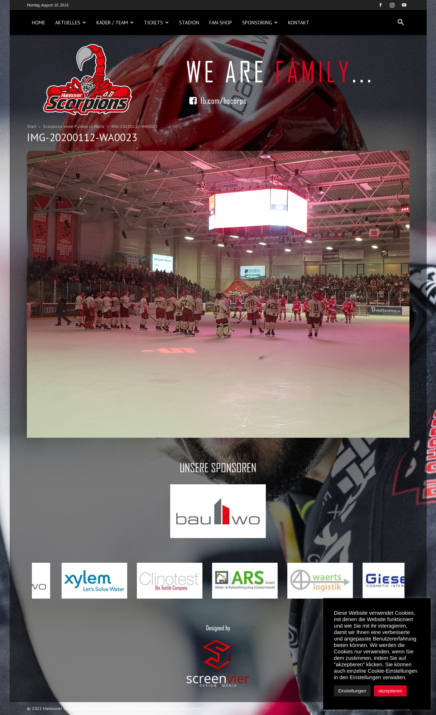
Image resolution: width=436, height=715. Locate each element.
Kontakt (298, 22)
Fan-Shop (220, 22)
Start (31, 126)
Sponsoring (260, 22)
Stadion (189, 22)
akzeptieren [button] (390, 691)
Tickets (156, 22)
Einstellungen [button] (352, 691)
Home (38, 22)
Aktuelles (70, 22)
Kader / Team (115, 22)
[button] (400, 22)
